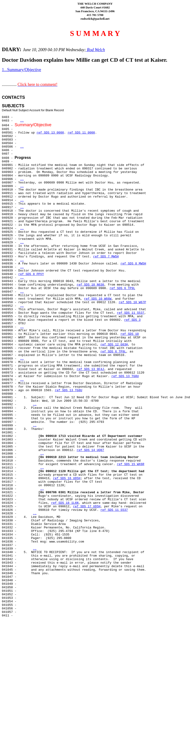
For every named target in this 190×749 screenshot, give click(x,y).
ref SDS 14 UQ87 (90, 450)
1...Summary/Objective (21, 69)
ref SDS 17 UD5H (86, 506)
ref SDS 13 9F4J (90, 369)
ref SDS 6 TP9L (122, 288)
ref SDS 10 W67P (132, 302)
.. (22, 120)
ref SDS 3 (132, 320)
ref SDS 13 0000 (50, 132)
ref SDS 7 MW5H (106, 256)
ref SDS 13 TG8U (125, 376)
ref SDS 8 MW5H (133, 263)
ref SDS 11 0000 (81, 132)
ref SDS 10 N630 (90, 285)
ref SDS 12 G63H (114, 344)
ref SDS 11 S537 (130, 313)
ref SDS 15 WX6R (130, 464)
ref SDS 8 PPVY (31, 274)
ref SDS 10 (130, 334)
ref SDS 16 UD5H (66, 478)
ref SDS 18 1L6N (65, 503)
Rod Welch (95, 49)
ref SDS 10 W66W (97, 299)
